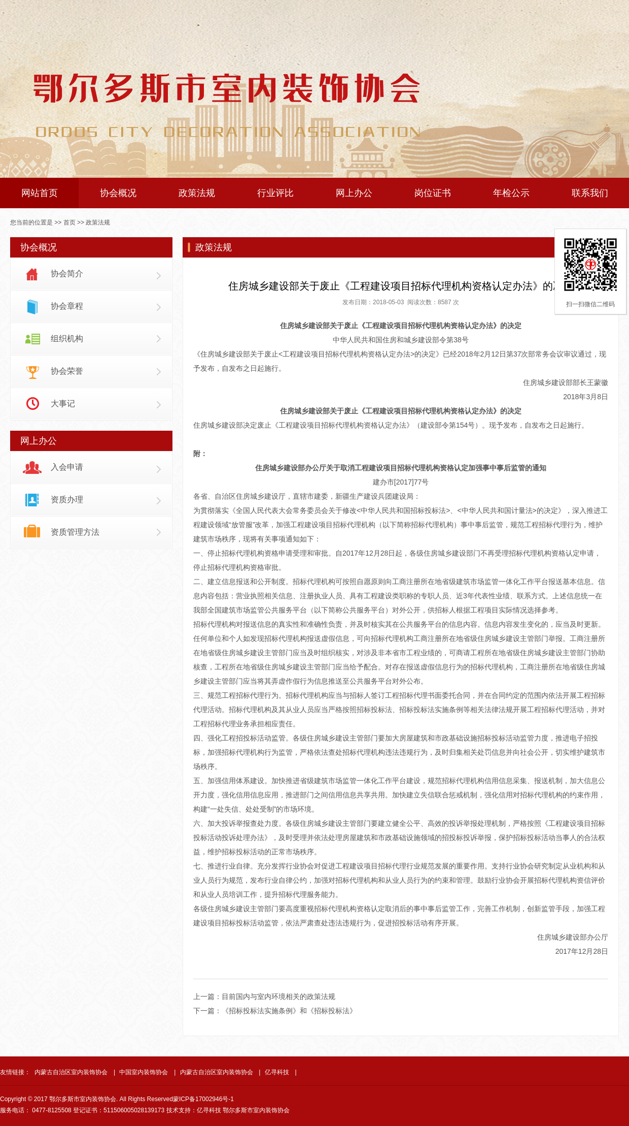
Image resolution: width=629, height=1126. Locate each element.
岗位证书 (432, 193)
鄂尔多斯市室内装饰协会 (256, 1110)
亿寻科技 (277, 1072)
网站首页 (39, 193)
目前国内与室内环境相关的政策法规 (278, 996)
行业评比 (275, 193)
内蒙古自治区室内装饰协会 (71, 1072)
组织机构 (67, 338)
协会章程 (67, 306)
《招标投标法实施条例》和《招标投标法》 (289, 1011)
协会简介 (67, 273)
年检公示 (511, 193)
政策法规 (197, 193)
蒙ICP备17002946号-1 (203, 1099)
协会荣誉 (67, 371)
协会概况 (118, 193)
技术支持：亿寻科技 (193, 1110)
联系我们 (590, 193)
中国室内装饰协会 (143, 1072)
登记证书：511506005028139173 (118, 1110)
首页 (69, 222)
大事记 (63, 403)
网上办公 (354, 193)
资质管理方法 (75, 532)
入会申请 (67, 467)
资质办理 (67, 499)
